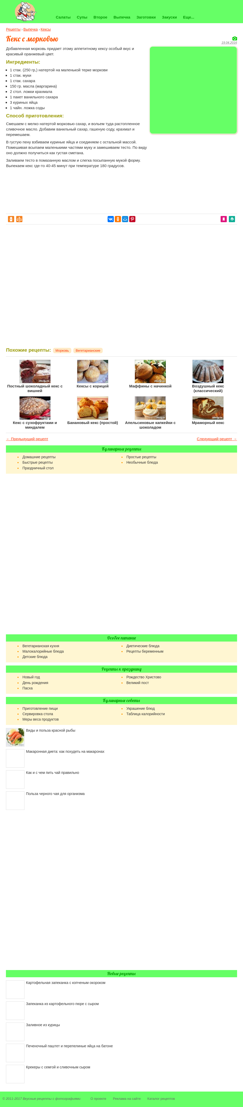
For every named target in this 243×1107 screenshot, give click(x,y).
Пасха (27, 688)
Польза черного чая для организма (55, 794)
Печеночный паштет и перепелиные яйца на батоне (69, 1046)
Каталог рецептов (161, 1099)
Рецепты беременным (144, 651)
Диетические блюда (142, 646)
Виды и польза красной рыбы (50, 730)
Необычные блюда (142, 462)
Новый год (31, 677)
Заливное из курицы (43, 1025)
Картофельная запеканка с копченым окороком (65, 983)
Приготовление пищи (40, 708)
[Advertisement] (193, 172)
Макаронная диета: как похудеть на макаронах (65, 751)
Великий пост (137, 683)
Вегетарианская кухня (40, 646)
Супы (82, 17)
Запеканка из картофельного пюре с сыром (62, 1004)
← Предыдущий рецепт (27, 439)
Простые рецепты (141, 457)
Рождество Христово (143, 677)
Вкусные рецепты (37, 1099)
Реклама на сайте (127, 1099)
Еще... (188, 17)
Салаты (63, 17)
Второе (100, 17)
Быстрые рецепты (37, 462)
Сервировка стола (37, 714)
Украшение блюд (140, 708)
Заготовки (146, 17)
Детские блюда (34, 657)
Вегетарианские (88, 350)
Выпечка (122, 17)
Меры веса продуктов (40, 719)
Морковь (62, 350)
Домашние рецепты (39, 457)
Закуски (169, 17)
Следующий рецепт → (217, 439)
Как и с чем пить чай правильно (52, 773)
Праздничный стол (38, 468)
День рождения (35, 683)
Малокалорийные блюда (43, 651)
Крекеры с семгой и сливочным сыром (58, 1067)
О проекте (98, 1099)
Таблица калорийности (145, 714)
